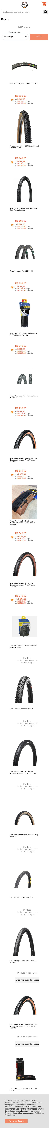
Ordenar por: (15, 32)
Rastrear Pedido (16, 1028)
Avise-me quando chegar (40, 364)
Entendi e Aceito (16, 1121)
